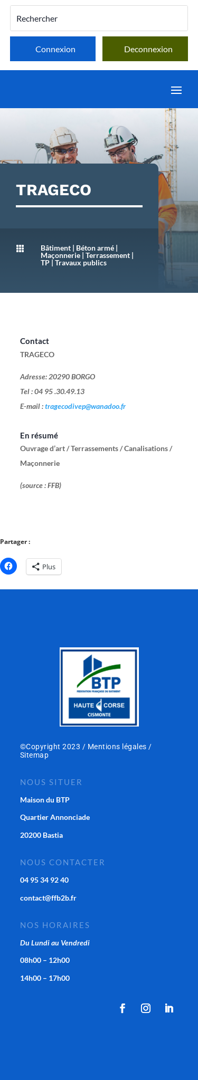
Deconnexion (148, 49)
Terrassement (108, 255)
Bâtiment (56, 247)
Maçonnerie (60, 255)
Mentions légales (117, 746)
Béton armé (95, 247)
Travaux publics (81, 262)
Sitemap (34, 755)
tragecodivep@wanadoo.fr (85, 406)
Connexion (55, 49)
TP (45, 262)
